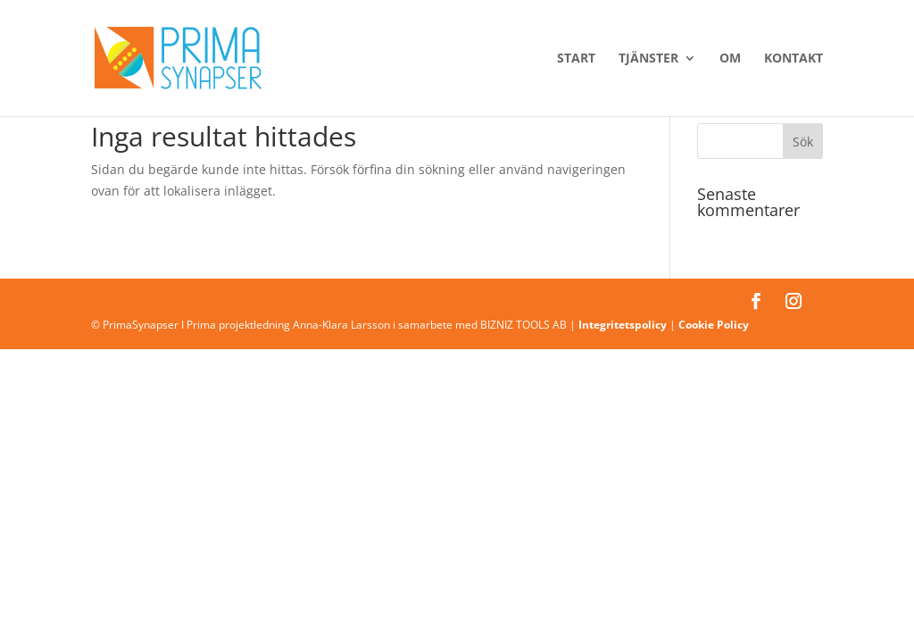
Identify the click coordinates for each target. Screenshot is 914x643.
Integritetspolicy (622, 324)
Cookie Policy (713, 324)
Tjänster (648, 59)
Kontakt (793, 59)
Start (576, 59)
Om (730, 59)
